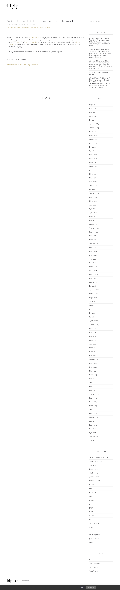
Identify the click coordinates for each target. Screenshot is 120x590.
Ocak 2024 (93, 162)
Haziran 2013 (93, 398)
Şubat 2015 (93, 340)
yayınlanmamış (94, 539)
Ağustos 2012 (93, 417)
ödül (90, 496)
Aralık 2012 (92, 410)
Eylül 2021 (92, 209)
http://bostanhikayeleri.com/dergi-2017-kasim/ (23, 65)
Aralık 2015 (92, 305)
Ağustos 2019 (94, 243)
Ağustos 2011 (93, 437)
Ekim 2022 (92, 189)
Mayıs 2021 (93, 216)
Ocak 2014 (92, 379)
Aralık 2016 (93, 282)
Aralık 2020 (93, 224)
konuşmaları (93, 492)
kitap (91, 488)
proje (41, 27)
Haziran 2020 (93, 232)
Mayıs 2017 (93, 278)
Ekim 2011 (92, 429)
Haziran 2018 (93, 267)
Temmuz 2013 (94, 394)
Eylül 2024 (92, 151)
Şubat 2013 (93, 406)
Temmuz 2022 (94, 193)
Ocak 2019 (92, 259)
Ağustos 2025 (94, 124)
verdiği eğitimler (94, 535)
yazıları (91, 542)
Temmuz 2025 (94, 128)
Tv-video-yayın (94, 523)
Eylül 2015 (92, 317)
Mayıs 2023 (93, 174)
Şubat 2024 (93, 159)
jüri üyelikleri (93, 484)
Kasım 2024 (93, 143)
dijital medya (21, 27)
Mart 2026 (92, 112)
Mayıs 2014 (93, 363)
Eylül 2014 (92, 355)
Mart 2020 (92, 236)
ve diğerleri (93, 531)
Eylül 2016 (92, 286)
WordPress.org (94, 571)
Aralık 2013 (92, 382)
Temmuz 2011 (94, 440)
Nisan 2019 (93, 255)
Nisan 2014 (93, 367)
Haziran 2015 (93, 328)
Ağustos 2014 (94, 359)
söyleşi (47, 27)
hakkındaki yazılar (95, 481)
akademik (92, 465)
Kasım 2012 (93, 413)
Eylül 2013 (92, 390)
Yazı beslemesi (94, 563)
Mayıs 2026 (93, 104)
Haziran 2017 (93, 274)
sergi (91, 511)
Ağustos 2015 (94, 321)
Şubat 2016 (93, 301)
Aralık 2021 (92, 205)
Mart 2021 (92, 220)
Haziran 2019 (93, 247)
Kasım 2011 (93, 425)
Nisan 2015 (93, 332)
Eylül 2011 (92, 433)
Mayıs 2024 (93, 155)
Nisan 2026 (93, 108)
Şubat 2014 (93, 375)
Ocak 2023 (93, 182)
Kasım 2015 (93, 309)
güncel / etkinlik (32, 27)
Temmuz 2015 (94, 325)
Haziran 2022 (93, 197)
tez (90, 519)
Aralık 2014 (92, 344)
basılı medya (11, 27)
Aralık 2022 (93, 186)
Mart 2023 (92, 178)
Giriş (90, 559)
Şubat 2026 (93, 116)
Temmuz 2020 (94, 228)
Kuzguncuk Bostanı (34, 38)
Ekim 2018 (92, 263)
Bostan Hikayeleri (30, 42)
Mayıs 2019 (93, 251)
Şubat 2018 (93, 271)
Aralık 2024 (93, 139)
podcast (92, 500)
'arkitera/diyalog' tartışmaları (98, 457)
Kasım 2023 (93, 170)
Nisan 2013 (93, 402)
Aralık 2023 (93, 166)
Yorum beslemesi (95, 567)
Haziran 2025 (93, 132)
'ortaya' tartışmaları (95, 461)
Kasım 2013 (93, 386)
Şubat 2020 (93, 240)
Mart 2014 (92, 371)
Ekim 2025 (92, 120)
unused (91, 527)
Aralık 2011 (92, 421)
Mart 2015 (92, 336)
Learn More (90, 587)
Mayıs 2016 (93, 298)
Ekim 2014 (92, 352)
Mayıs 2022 (93, 201)
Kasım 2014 (93, 348)
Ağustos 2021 (93, 213)
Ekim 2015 (92, 313)
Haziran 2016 (93, 294)
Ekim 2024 (92, 147)
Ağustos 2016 (94, 290)
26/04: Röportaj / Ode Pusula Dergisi (99, 73)
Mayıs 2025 (93, 135)
